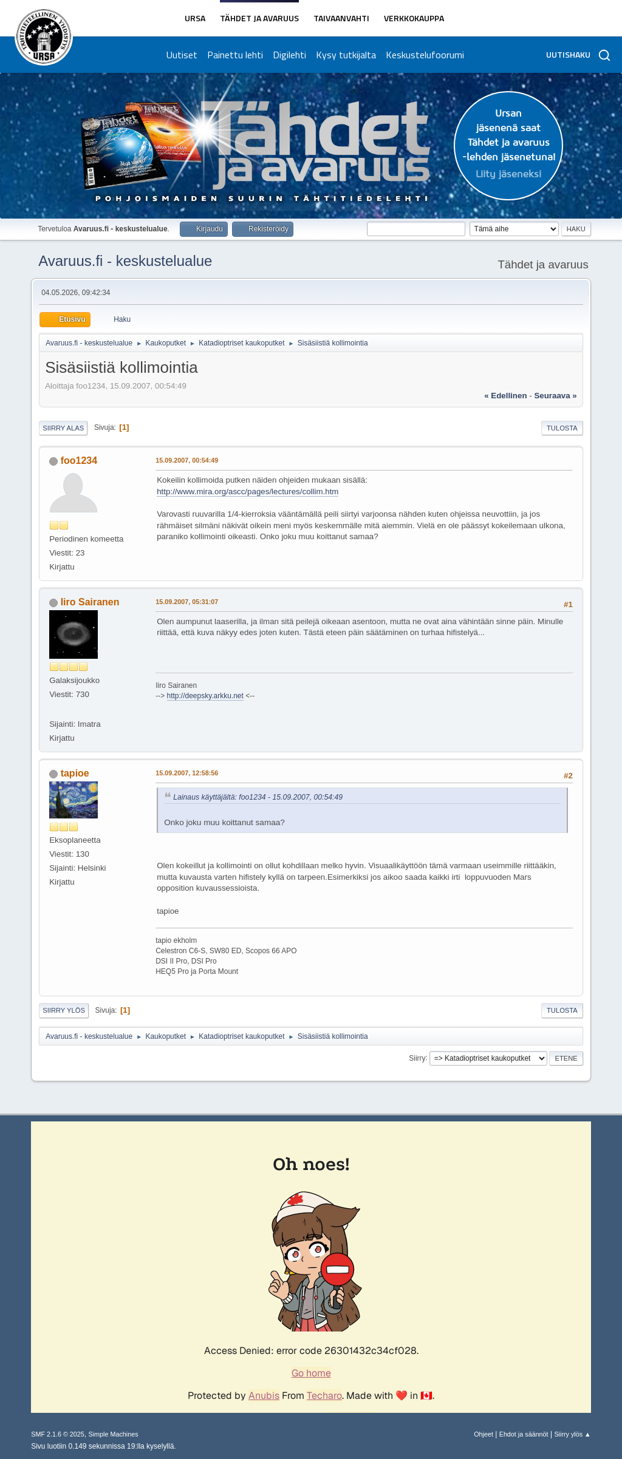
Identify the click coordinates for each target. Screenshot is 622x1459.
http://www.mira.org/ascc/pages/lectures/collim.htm (247, 491)
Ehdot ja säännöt (524, 1434)
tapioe (75, 773)
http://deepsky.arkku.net (205, 696)
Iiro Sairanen (90, 602)
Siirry (417, 1057)
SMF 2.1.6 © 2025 (57, 1434)
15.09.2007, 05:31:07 (187, 601)
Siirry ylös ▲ (572, 1434)
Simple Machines (113, 1434)
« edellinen (505, 395)
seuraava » (555, 395)
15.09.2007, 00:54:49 (187, 460)
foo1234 (79, 460)
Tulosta (562, 428)
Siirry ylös (64, 1010)
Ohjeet (483, 1434)
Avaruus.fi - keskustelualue (125, 261)
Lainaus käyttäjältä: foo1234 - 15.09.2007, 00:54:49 (258, 797)
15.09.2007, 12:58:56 (187, 773)
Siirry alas (63, 428)
